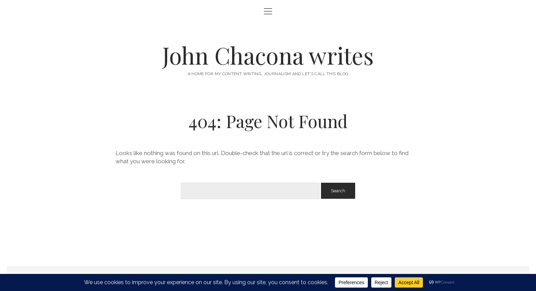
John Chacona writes (268, 55)
